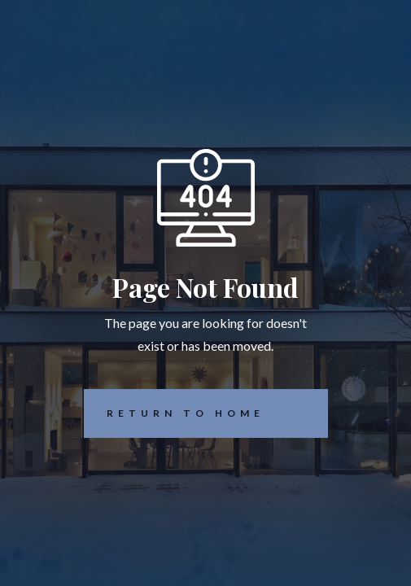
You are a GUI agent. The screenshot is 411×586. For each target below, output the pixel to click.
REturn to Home (174, 413)
